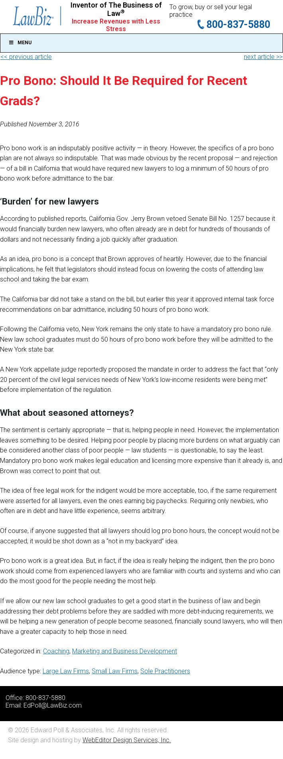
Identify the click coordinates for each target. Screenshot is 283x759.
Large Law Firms (66, 671)
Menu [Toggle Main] (19, 42)
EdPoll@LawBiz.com (53, 705)
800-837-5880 (238, 24)
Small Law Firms (115, 671)
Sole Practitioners (165, 671)
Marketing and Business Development (124, 651)
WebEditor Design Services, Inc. (127, 740)
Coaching (56, 651)
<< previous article (26, 57)
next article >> (263, 57)
